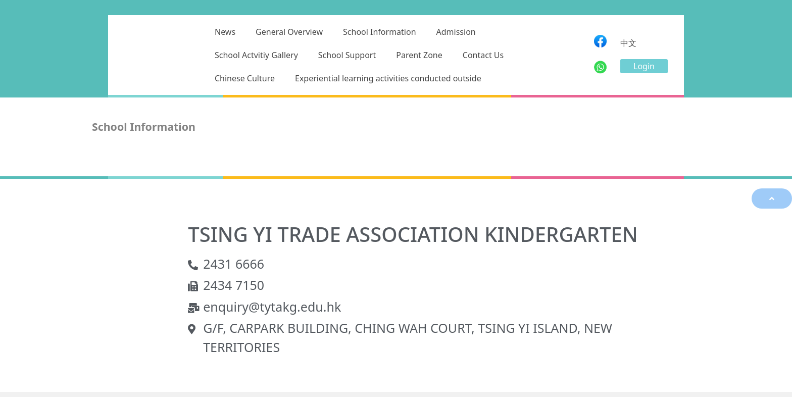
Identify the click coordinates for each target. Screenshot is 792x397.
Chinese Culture (245, 78)
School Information (379, 31)
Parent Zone (419, 55)
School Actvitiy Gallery (256, 55)
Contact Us (483, 55)
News (225, 31)
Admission (456, 31)
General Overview (289, 31)
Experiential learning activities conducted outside (388, 78)
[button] (644, 66)
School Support (347, 55)
